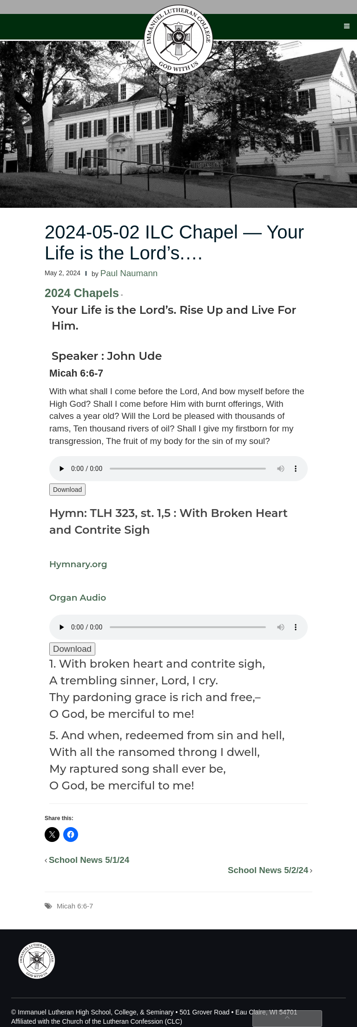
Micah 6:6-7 (75, 906)
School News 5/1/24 (89, 860)
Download (67, 489)
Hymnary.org (78, 564)
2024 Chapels (82, 292)
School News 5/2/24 (268, 870)
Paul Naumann (129, 273)
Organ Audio (77, 597)
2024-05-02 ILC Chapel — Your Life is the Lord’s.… (174, 242)
